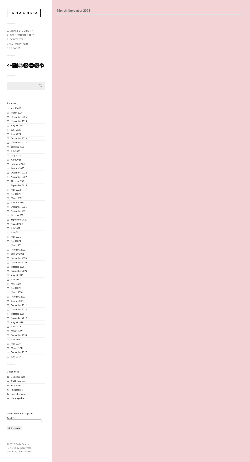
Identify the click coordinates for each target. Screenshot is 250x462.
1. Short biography (20, 30)
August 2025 (17, 125)
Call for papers (18, 381)
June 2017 (16, 356)
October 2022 (17, 181)
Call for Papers (18, 43)
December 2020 (19, 258)
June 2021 (16, 232)
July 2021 (15, 228)
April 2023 (16, 159)
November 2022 (19, 177)
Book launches (18, 376)
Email (10, 418)
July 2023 (15, 151)
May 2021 (16, 236)
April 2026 (16, 108)
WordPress (25, 447)
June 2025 (16, 129)
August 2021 (17, 224)
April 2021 (16, 241)
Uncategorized (18, 398)
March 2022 (16, 198)
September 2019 (19, 318)
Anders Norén (25, 451)
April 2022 (16, 194)
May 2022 (16, 189)
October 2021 (17, 215)
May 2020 (16, 283)
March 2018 (16, 348)
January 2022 (17, 202)
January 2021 (17, 253)
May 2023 (16, 155)
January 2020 (17, 301)
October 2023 (17, 146)
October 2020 (17, 266)
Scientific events (18, 394)
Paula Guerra (24, 13)
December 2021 (19, 206)
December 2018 (19, 335)
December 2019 (19, 305)
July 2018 (15, 339)
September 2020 (19, 271)
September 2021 (19, 219)
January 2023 (17, 168)
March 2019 (16, 330)
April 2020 (16, 288)
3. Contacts (15, 39)
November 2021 (19, 211)
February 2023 (18, 164)
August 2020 (17, 275)
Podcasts (14, 48)
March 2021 (16, 245)
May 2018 (16, 343)
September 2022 (19, 185)
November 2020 (19, 262)
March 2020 (16, 292)
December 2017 (19, 352)
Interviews (16, 385)
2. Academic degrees (21, 35)
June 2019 (16, 326)
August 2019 (17, 322)
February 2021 (18, 249)
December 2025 (19, 117)
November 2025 (19, 121)
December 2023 (19, 138)
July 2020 (15, 279)
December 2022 (19, 172)
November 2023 (19, 142)
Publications (17, 389)
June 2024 (16, 134)
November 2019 (19, 309)
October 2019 (17, 313)
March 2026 (16, 112)
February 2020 (18, 296)
